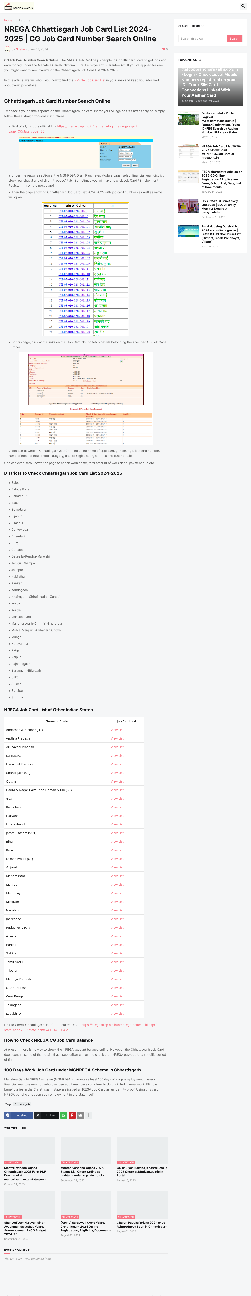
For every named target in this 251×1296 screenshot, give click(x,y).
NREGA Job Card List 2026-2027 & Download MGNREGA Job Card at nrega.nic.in (221, 152)
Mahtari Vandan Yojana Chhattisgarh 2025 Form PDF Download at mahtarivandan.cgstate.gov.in (25, 1173)
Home (8, 20)
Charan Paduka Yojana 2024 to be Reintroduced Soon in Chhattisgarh (142, 1224)
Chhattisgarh (24, 20)
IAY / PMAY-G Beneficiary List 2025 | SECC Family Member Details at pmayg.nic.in (220, 206)
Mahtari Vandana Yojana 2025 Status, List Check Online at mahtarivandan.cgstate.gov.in (82, 1171)
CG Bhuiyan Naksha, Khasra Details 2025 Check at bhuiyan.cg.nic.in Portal (142, 1171)
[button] (243, 6)
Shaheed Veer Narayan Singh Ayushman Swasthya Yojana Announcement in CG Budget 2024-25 (25, 1228)
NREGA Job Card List (89, 80)
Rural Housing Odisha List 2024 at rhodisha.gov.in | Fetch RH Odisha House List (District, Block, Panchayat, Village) (221, 234)
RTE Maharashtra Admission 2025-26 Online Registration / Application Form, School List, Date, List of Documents (222, 179)
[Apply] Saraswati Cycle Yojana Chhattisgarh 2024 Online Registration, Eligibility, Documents (86, 1226)
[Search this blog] (203, 38)
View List (117, 730)
